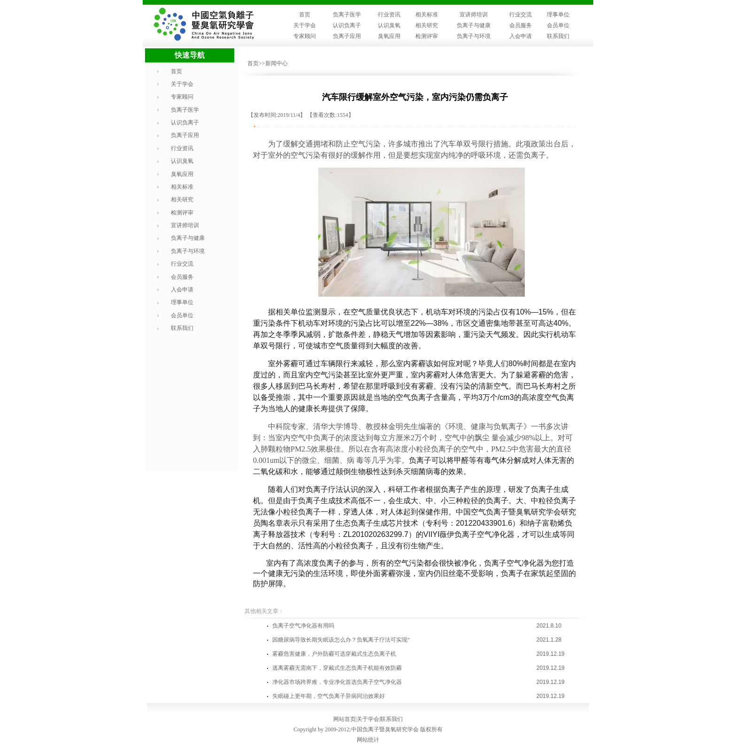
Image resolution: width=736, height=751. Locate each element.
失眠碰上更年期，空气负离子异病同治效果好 (328, 696)
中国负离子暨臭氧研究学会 (385, 729)
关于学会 (304, 25)
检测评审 (426, 36)
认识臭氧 (389, 25)
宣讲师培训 (474, 14)
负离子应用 (347, 36)
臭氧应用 (389, 36)
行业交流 (520, 14)
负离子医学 (347, 14)
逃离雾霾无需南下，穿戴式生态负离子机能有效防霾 (337, 668)
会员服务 (520, 25)
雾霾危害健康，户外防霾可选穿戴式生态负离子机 (334, 654)
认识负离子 (347, 25)
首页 (304, 14)
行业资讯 (389, 14)
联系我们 (558, 36)
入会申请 (520, 36)
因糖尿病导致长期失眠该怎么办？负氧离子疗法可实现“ (341, 639)
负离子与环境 (474, 36)
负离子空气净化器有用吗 (303, 625)
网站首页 (344, 719)
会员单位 (558, 25)
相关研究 (426, 25)
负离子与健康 (474, 25)
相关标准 (426, 14)
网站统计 (368, 739)
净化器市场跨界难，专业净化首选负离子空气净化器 (337, 682)
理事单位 (558, 14)
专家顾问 (304, 36)
